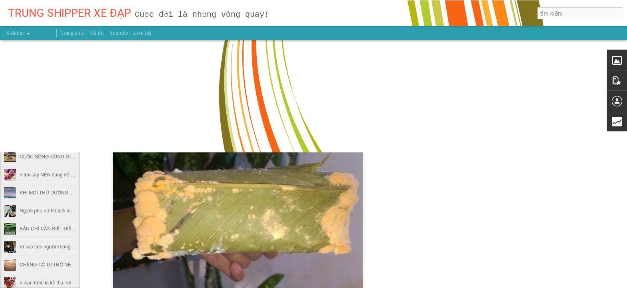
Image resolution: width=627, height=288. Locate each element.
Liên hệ (142, 33)
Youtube (118, 33)
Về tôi (96, 33)
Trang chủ (72, 33)
